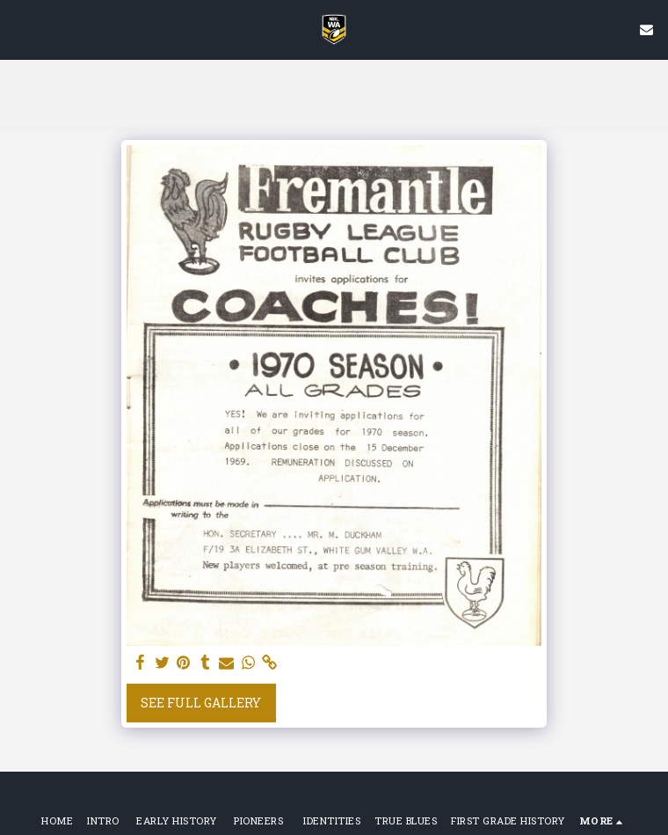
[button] (19, 29)
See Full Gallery (201, 702)
